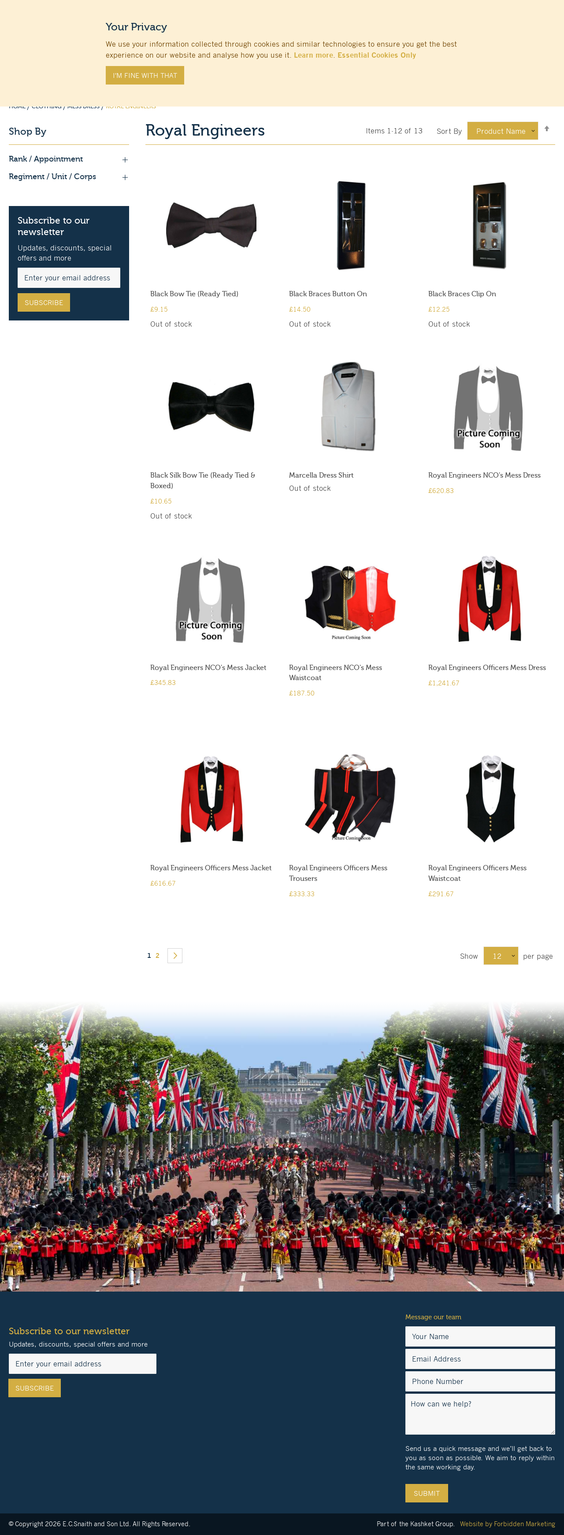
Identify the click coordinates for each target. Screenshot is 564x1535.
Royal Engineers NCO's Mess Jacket (208, 668)
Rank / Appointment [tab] (69, 159)
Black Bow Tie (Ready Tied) (194, 294)
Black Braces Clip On (462, 294)
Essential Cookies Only (377, 55)
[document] (282, 49)
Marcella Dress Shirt (321, 475)
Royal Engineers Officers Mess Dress (487, 668)
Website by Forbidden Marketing (507, 1524)
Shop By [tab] (27, 131)
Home (18, 106)
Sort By (449, 131)
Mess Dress (84, 106)
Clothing (47, 106)
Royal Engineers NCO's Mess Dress (484, 475)
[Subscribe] (44, 302)
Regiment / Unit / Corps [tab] (69, 177)
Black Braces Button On (328, 294)
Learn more (313, 55)
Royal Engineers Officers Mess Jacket (211, 868)
